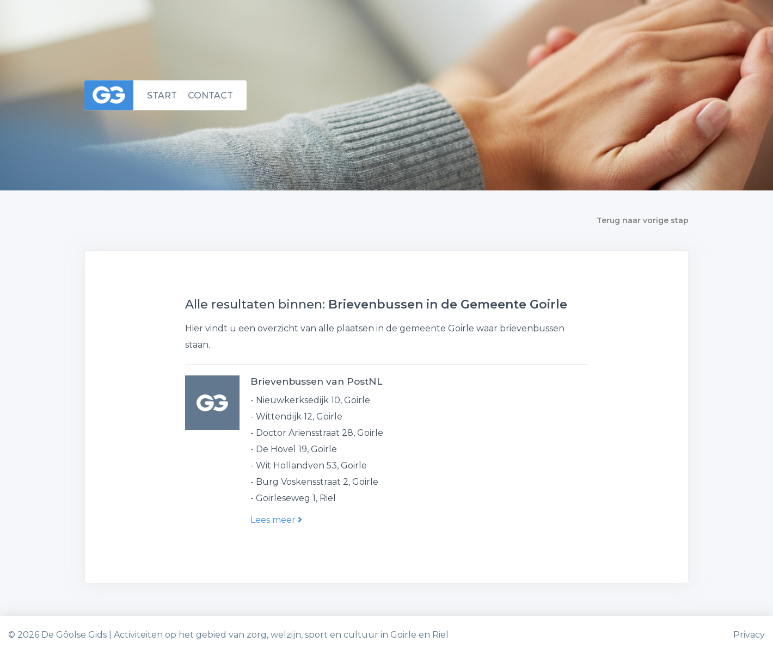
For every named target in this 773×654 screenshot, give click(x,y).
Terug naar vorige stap (643, 220)
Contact (210, 95)
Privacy (749, 635)
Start (162, 95)
